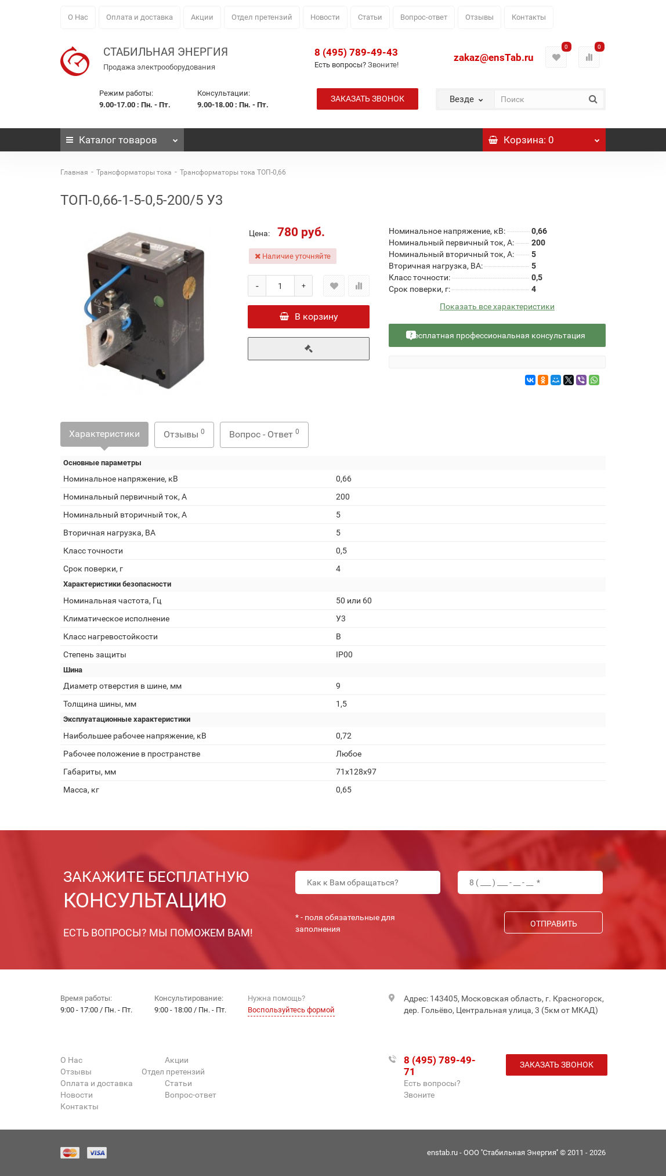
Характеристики (104, 433)
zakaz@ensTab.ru (494, 57)
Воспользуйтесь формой (291, 1009)
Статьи (370, 17)
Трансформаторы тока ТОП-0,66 (233, 172)
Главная (74, 172)
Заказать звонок (367, 98)
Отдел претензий (261, 17)
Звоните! (383, 64)
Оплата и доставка (139, 17)
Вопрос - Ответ (264, 434)
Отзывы (479, 17)
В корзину (309, 316)
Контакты (529, 17)
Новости (325, 17)
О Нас (78, 17)
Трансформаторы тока (134, 172)
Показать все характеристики (497, 306)
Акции (202, 17)
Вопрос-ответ (423, 17)
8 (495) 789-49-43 (356, 52)
